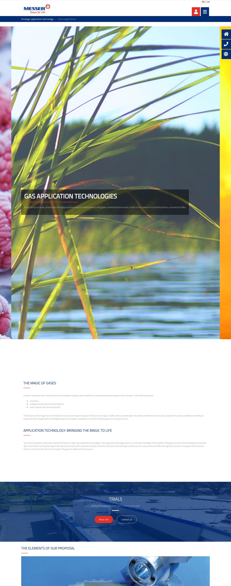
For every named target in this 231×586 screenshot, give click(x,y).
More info (104, 519)
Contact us (126, 519)
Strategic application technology (37, 19)
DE (208, 2)
